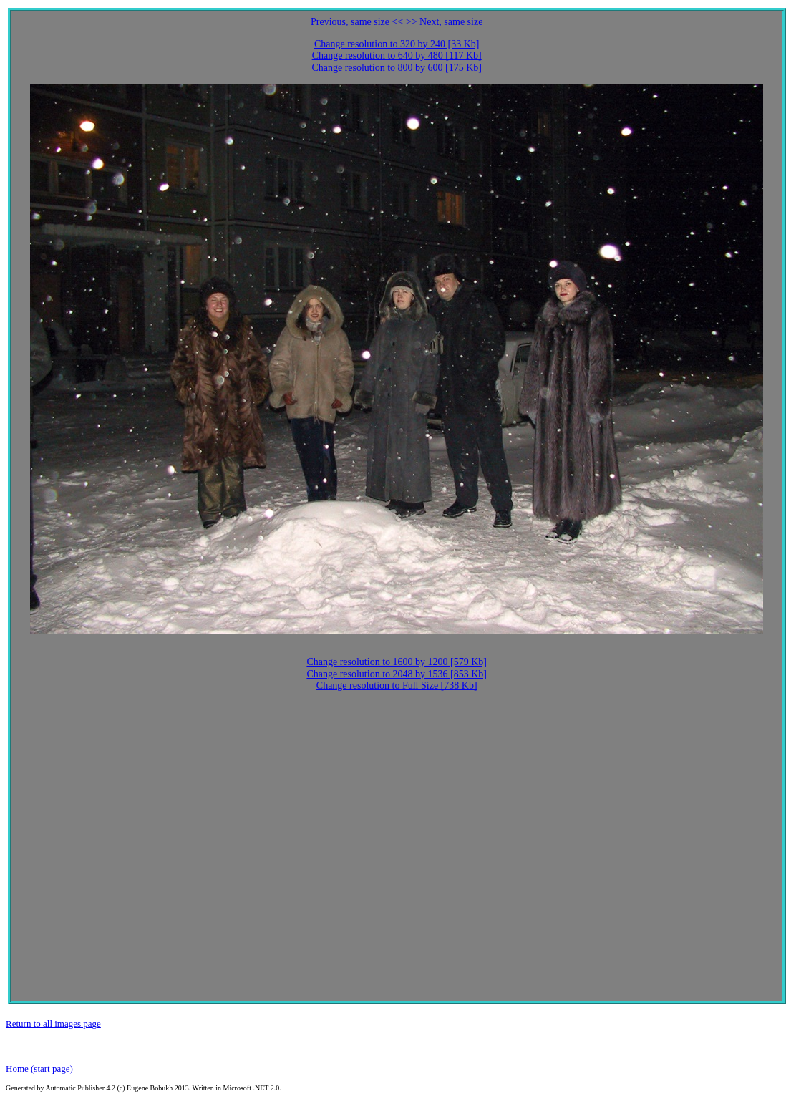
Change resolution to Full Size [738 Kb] (396, 685)
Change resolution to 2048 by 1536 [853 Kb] (396, 674)
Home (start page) (39, 1068)
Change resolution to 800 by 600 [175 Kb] (396, 67)
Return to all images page (53, 1023)
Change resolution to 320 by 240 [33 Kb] (397, 44)
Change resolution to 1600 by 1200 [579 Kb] (396, 662)
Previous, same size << (357, 21)
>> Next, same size (444, 21)
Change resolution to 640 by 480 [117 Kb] (397, 55)
